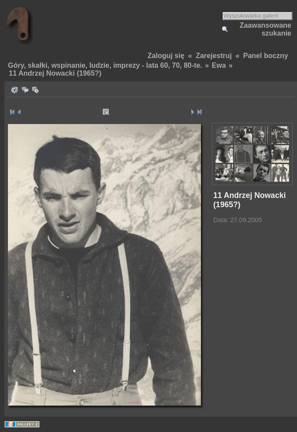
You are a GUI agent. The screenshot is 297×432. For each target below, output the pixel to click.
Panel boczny (265, 55)
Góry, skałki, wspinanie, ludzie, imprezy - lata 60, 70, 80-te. (105, 65)
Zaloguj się (166, 55)
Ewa (219, 65)
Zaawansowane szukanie (265, 29)
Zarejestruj (214, 55)
